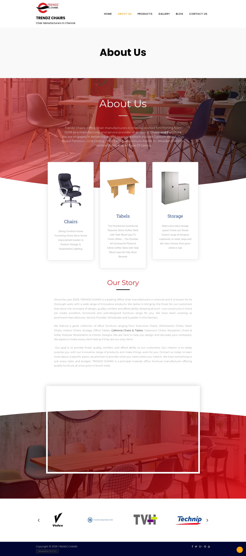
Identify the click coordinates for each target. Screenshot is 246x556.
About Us (125, 14)
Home (108, 14)
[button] (39, 520)
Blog (179, 14)
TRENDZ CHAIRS (50, 17)
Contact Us (198, 14)
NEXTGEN (52, 551)
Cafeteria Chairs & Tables (126, 330)
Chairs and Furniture (165, 132)
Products (145, 14)
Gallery (164, 14)
